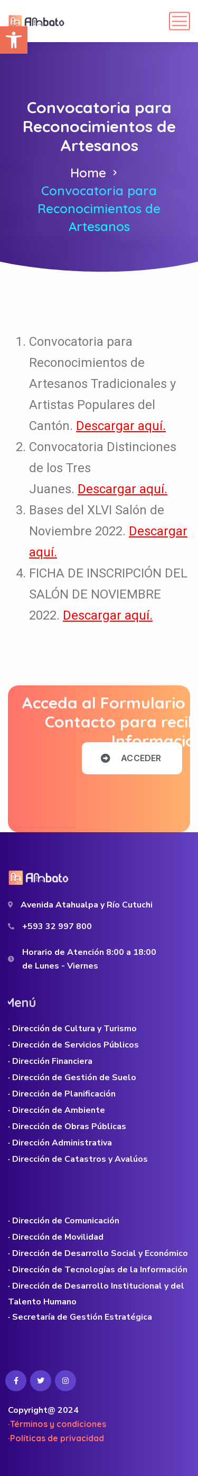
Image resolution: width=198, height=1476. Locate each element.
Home (88, 173)
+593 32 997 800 (57, 926)
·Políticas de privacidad (56, 1438)
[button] (13, 40)
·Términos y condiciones (57, 1424)
